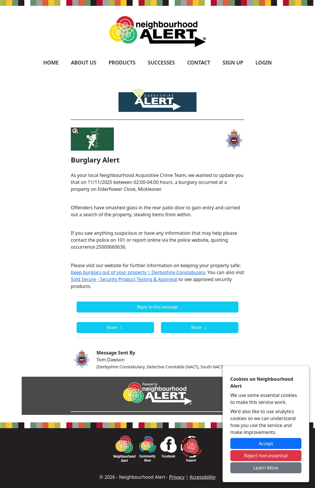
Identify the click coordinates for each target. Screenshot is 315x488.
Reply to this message (157, 307)
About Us (83, 62)
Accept (266, 443)
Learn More (266, 468)
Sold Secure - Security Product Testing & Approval (124, 279)
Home (51, 62)
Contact (198, 62)
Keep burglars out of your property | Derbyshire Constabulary (138, 272)
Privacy (176, 477)
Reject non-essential (266, 455)
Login (263, 62)
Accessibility (203, 477)
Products (122, 62)
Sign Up (233, 62)
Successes (161, 62)
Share (115, 327)
